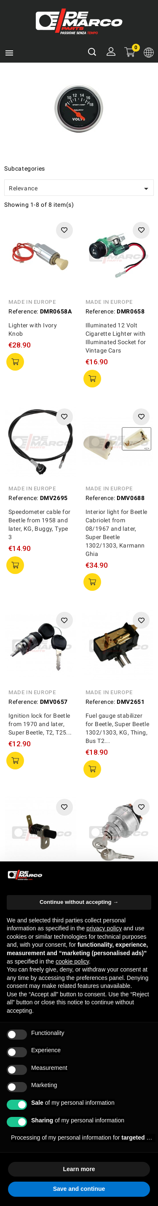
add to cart (15, 362)
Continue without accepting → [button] (79, 902)
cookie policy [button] (72, 961)
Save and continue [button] (79, 1188)
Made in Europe (32, 302)
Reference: (23, 311)
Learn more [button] (79, 1169)
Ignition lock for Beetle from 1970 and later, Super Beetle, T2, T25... (40, 724)
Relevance (80, 189)
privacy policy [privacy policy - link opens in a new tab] (104, 928)
